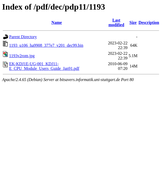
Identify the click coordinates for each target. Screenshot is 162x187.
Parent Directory (23, 37)
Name (56, 22)
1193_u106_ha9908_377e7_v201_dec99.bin (46, 45)
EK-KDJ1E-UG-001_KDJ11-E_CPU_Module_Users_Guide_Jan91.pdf (44, 66)
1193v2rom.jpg (22, 56)
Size (133, 22)
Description (149, 22)
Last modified (116, 22)
